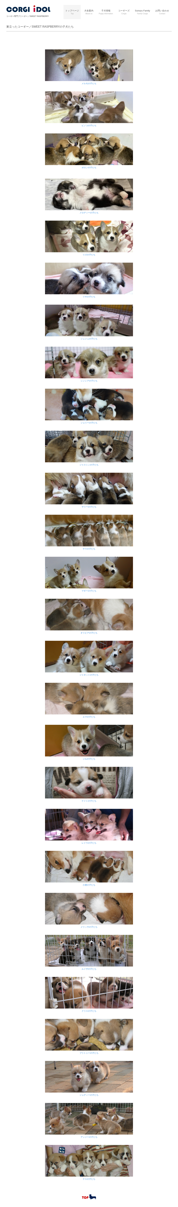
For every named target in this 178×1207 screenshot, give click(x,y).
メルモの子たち (89, 83)
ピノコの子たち (89, 125)
